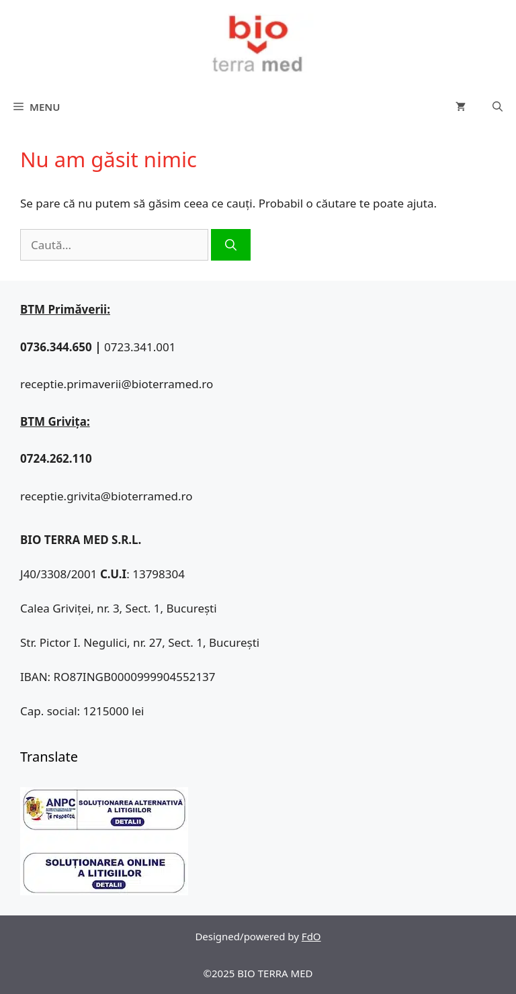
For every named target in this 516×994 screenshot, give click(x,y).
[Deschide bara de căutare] (497, 107)
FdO (311, 936)
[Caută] (231, 245)
